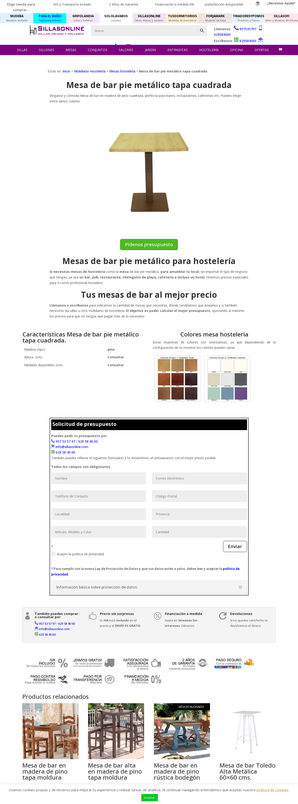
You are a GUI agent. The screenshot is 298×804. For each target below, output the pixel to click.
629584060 (222, 34)
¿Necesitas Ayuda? (281, 3)
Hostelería (209, 50)
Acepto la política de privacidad (77, 554)
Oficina (236, 50)
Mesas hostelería (122, 71)
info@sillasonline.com (72, 446)
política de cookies (272, 790)
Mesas (71, 50)
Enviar (235, 546)
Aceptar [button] (149, 797)
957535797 (248, 29)
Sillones (46, 50)
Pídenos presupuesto (149, 244)
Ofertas (261, 50)
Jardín (150, 50)
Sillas (22, 50)
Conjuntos (97, 50)
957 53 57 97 (65, 441)
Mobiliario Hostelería (89, 71)
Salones (126, 50)
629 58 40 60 (88, 441)
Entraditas (177, 50)
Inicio (66, 71)
